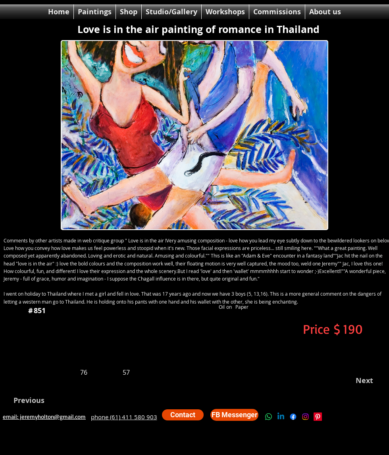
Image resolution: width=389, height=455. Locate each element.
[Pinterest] (318, 416)
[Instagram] (305, 416)
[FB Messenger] (234, 415)
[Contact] (183, 414)
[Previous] (33, 401)
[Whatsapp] (268, 416)
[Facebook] (293, 416)
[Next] (361, 381)
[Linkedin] (281, 416)
